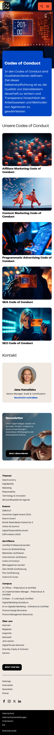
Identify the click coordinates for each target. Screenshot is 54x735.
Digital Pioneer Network (13, 645)
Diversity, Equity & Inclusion (15, 649)
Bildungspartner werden (13, 565)
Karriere (6, 653)
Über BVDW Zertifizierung (14, 569)
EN (3, 725)
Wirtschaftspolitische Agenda (16, 500)
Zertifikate (18, 55)
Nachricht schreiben (26, 398)
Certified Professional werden (16, 545)
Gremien (6, 625)
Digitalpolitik (8, 484)
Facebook (4, 701)
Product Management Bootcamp (17, 615)
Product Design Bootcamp (14, 611)
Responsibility (8, 492)
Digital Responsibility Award (15, 531)
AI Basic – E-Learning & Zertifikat (17, 599)
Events (6, 507)
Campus (7, 584)
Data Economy (9, 480)
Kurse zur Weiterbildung (13, 549)
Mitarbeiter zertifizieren (13, 553)
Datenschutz (8, 714)
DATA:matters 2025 (11, 535)
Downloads (7, 685)
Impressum (7, 721)
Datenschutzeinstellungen (14, 717)
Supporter (7, 633)
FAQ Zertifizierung (10, 573)
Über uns (7, 621)
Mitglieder (7, 629)
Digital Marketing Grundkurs (15, 603)
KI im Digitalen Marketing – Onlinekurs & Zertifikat (25, 607)
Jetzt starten (8, 641)
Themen (7, 476)
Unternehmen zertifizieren (14, 557)
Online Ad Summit (10, 527)
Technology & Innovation (14, 496)
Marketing (7, 488)
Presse (5, 693)
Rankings (6, 681)
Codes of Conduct (10, 561)
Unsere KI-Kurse (10, 577)
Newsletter (7, 689)
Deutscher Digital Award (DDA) (16, 515)
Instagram (9, 701)
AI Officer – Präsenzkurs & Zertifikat (19, 588)
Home (8, 55)
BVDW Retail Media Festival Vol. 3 (17, 523)
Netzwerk (7, 637)
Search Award (9, 519)
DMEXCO (6, 511)
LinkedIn (19, 701)
